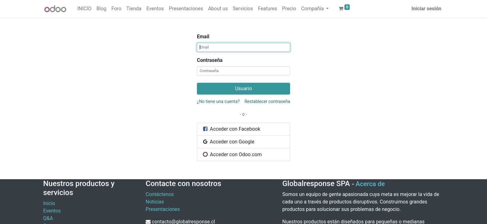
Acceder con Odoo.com (232, 154)
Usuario (243, 88)
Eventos (52, 211)
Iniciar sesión (426, 9)
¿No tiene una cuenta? (218, 101)
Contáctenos (160, 194)
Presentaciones (163, 209)
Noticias (155, 202)
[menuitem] (84, 8)
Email (203, 37)
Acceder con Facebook (231, 129)
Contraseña (209, 60)
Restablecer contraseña (267, 101)
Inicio (49, 203)
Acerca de (370, 184)
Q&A (48, 218)
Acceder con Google (228, 142)
